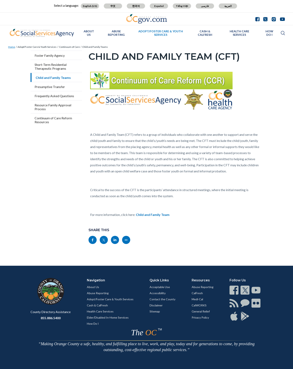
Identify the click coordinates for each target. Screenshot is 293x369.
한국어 (136, 6)
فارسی (205, 6)
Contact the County (162, 299)
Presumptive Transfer (50, 87)
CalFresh (197, 293)
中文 (113, 6)
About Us (89, 32)
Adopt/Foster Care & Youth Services (160, 32)
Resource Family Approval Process (53, 107)
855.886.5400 (51, 318)
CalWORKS (199, 305)
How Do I (269, 32)
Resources (201, 280)
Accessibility (158, 293)
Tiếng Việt (182, 6)
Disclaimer (156, 305)
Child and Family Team (152, 215)
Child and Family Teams (95, 46)
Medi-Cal (197, 299)
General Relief (201, 311)
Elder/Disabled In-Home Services (108, 317)
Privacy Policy (200, 317)
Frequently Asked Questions (54, 96)
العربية (228, 6)
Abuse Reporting (116, 32)
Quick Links (159, 280)
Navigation (96, 280)
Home (11, 46)
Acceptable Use (160, 287)
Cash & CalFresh (205, 32)
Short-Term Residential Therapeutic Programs (51, 66)
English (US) (90, 6)
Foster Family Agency (50, 55)
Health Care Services (239, 32)
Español (159, 6)
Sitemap (155, 311)
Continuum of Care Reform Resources (53, 120)
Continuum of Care (69, 46)
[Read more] (146, 19)
